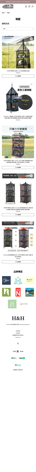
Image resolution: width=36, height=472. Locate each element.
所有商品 (18, 331)
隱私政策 (20, 369)
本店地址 (18, 333)
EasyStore (27, 324)
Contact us (18, 337)
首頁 (3, 12)
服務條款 (15, 369)
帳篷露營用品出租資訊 (18, 335)
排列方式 (5, 24)
